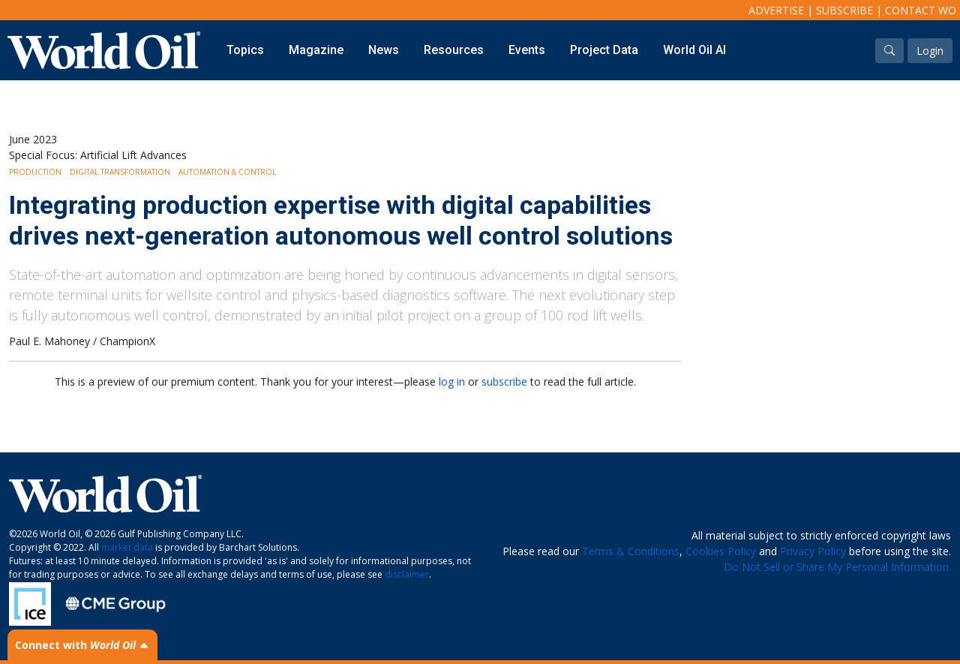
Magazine (316, 50)
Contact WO (920, 10)
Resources (454, 50)
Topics (245, 50)
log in (452, 381)
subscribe (504, 381)
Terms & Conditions (631, 551)
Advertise (776, 10)
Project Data (604, 50)
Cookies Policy (721, 551)
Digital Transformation (120, 172)
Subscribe (844, 10)
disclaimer (407, 574)
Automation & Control (227, 172)
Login (930, 51)
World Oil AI (694, 50)
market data (127, 547)
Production (35, 172)
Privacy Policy (813, 551)
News (383, 50)
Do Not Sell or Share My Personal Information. (837, 567)
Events (526, 50)
